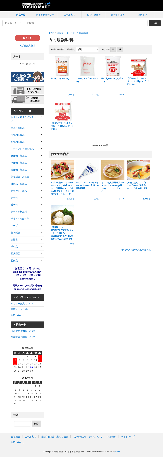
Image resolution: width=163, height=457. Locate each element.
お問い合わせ (93, 14)
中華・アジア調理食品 (22, 148)
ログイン (142, 14)
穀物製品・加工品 (20, 176)
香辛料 (14, 204)
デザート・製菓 (19, 190)
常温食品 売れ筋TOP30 (23, 336)
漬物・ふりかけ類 (20, 218)
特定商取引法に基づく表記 (54, 436)
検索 (155, 23)
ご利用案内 (69, 14)
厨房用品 (15, 253)
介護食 (14, 239)
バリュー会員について (22, 303)
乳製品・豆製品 (19, 183)
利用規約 (111, 436)
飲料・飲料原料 (19, 211)
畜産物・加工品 (19, 155)
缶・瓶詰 (15, 232)
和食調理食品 (18, 141)
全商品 (51, 33)
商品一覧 (20, 14)
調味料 (60, 33)
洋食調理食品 (18, 134)
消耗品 (14, 246)
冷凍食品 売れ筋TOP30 (23, 331)
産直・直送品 (18, 127)
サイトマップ (128, 436)
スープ (14, 225)
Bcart (117, 451)
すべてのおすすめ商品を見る (136, 250)
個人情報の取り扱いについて (87, 436)
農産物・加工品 (19, 169)
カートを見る (118, 14)
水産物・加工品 (19, 162)
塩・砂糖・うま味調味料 (77, 33)
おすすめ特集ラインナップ (23, 119)
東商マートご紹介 (20, 309)
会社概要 (15, 436)
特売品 (14, 260)
